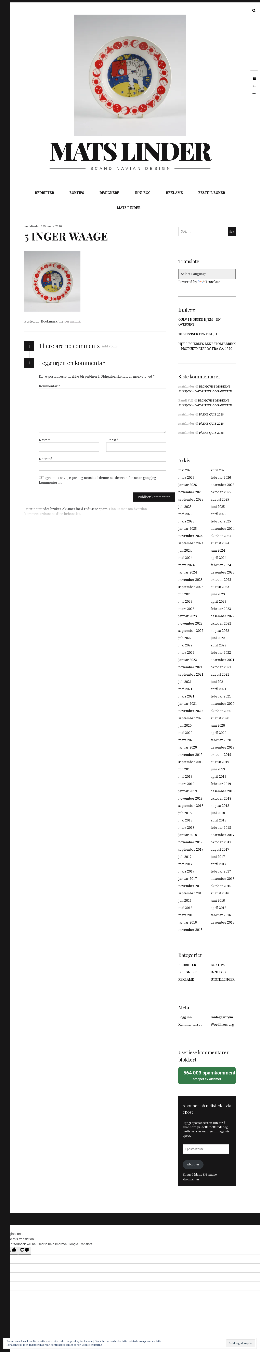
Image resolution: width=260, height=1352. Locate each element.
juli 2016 (185, 900)
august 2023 (220, 587)
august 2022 (220, 631)
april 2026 (218, 470)
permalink (72, 321)
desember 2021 (222, 660)
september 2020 (190, 718)
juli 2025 (185, 507)
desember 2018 (222, 791)
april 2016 (218, 908)
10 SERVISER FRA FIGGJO (197, 334)
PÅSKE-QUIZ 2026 (211, 414)
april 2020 (218, 733)
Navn (44, 440)
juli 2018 (185, 813)
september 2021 (190, 674)
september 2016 (190, 893)
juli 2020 (185, 725)
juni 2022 (218, 638)
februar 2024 (221, 565)
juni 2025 (218, 507)
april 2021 (218, 689)
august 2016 (220, 893)
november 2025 (190, 492)
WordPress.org (222, 1024)
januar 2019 (187, 791)
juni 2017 (218, 857)
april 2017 (218, 864)
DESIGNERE (109, 193)
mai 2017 (185, 864)
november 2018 (190, 798)
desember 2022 (222, 616)
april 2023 (218, 601)
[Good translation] (11, 1251)
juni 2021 (218, 682)
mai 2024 (185, 558)
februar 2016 (221, 915)
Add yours (110, 346)
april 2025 (218, 514)
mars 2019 (186, 784)
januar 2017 (187, 879)
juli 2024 (185, 550)
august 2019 (220, 762)
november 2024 (190, 536)
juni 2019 (218, 769)
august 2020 (220, 718)
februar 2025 (221, 521)
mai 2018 (185, 820)
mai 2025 (185, 514)
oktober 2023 (221, 580)
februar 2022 (221, 653)
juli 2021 (185, 682)
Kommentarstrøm (192, 1024)
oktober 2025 (221, 492)
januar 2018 (187, 835)
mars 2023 (186, 609)
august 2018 (220, 806)
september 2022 (190, 631)
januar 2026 (187, 485)
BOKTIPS (76, 193)
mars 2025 (186, 521)
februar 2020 (221, 740)
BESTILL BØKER (211, 193)
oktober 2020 (221, 711)
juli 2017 (185, 857)
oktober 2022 (221, 623)
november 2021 (190, 667)
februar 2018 (221, 828)
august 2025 (220, 499)
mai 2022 (185, 645)
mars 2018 (186, 828)
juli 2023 (185, 594)
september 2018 (190, 806)
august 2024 (220, 543)
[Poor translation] (24, 1251)
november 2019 (190, 755)
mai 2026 (185, 470)
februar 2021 (221, 696)
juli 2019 (185, 769)
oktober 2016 (221, 886)
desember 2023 (222, 572)
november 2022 (190, 623)
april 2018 (218, 820)
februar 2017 (221, 871)
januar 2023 (187, 616)
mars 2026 (186, 478)
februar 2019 (221, 784)
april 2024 (218, 558)
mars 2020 (186, 740)
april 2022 (218, 645)
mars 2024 (186, 565)
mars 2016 (186, 915)
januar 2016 (187, 922)
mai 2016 (185, 908)
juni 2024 (218, 550)
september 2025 (190, 499)
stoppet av (208, 1075)
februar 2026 (221, 478)
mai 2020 (185, 733)
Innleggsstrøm (222, 1017)
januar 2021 (187, 704)
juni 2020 (218, 725)
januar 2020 (187, 747)
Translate (209, 282)
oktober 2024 (221, 536)
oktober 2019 (221, 755)
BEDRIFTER (44, 193)
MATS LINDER (128, 208)
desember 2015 (222, 922)
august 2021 (220, 674)
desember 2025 (222, 485)
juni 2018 (218, 813)
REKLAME (174, 193)
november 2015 (190, 930)
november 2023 (190, 580)
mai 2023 (185, 601)
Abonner (193, 1164)
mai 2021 (185, 689)
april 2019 (218, 777)
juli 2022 (185, 638)
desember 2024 (222, 529)
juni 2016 (218, 900)
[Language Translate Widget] (207, 274)
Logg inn (185, 1017)
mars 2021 (186, 696)
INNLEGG (143, 193)
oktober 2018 (221, 798)
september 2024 (190, 543)
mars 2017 (186, 871)
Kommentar (49, 386)
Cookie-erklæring (92, 1344)
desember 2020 (222, 704)
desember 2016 (222, 879)
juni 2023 (218, 594)
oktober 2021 (221, 667)
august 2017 (220, 849)
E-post (112, 440)
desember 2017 (222, 835)
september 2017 (190, 849)
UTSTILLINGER (222, 979)
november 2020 (190, 711)
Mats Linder (130, 150)
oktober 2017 (221, 842)
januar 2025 (187, 529)
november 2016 (190, 886)
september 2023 (190, 587)
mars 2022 (186, 653)
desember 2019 (222, 747)
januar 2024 (187, 572)
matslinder (32, 226)
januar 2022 (187, 660)
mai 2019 (185, 777)
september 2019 (190, 762)
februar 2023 (221, 609)
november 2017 (190, 842)
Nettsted (45, 459)
